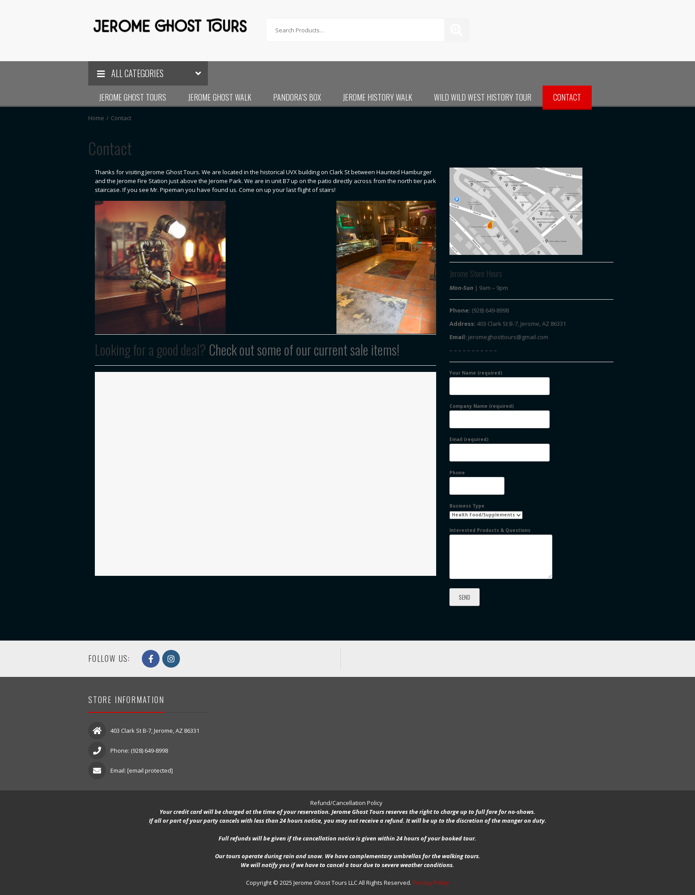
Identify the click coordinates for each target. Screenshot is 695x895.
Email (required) (499, 446)
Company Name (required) (499, 412)
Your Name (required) (499, 379)
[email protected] (150, 770)
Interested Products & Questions (500, 553)
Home (96, 118)
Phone (476, 479)
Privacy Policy (431, 883)
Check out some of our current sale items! (304, 350)
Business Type (486, 510)
